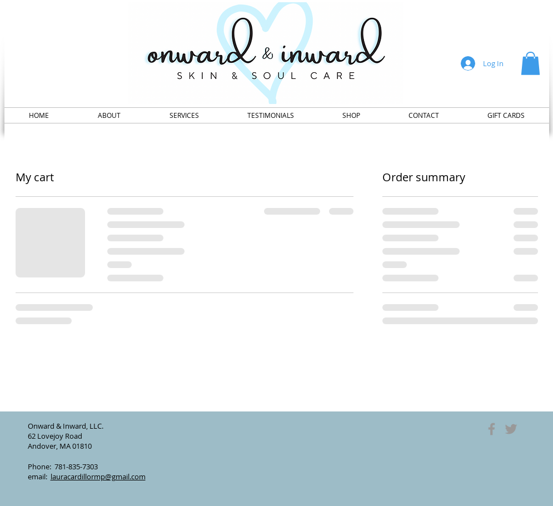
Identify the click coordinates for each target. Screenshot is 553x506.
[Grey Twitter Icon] (511, 429)
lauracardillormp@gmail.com (98, 477)
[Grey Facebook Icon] (492, 429)
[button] (530, 63)
